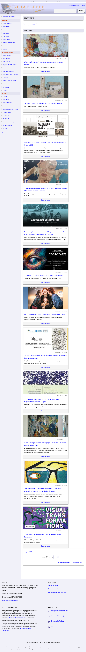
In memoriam (7, 125)
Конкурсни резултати (10, 109)
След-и (5, 96)
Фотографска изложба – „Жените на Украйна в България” (45, 314)
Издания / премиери (9, 64)
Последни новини (9, 16)
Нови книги (7, 55)
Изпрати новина (74, 5)
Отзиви (5, 46)
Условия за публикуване (56, 589)
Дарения (6, 118)
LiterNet (27, 1)
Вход (83, 5)
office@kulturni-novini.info (59, 611)
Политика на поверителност (57, 592)
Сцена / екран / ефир (9, 80)
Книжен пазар (50, 1)
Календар (6, 58)
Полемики (6, 26)
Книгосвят (43, 1)
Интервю (6, 33)
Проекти (6, 87)
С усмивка (6, 36)
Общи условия (53, 585)
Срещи (5, 90)
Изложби (6, 68)
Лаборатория (7, 84)
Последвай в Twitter (57, 621)
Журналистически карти (10, 600)
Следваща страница (63, 562)
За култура (58, 1)
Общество (6, 115)
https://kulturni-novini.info (18, 618)
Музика (5, 77)
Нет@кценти (7, 102)
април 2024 (28, 552)
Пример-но (6, 39)
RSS (52, 626)
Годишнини (7, 112)
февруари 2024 (77, 562)
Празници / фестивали (10, 74)
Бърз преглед (45, 72)
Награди (6, 106)
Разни (5, 128)
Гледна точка (7, 23)
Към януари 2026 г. (30, 25)
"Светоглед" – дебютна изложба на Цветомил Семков (43, 275)
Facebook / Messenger (58, 616)
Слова (5, 49)
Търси (81, 11)
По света (6, 99)
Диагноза (6, 30)
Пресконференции (9, 122)
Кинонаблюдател (9, 42)
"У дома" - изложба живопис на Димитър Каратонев (43, 103)
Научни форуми (8, 71)
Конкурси (6, 61)
